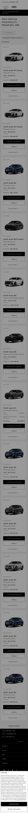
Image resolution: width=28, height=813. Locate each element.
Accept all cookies (14, 804)
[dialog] (14, 792)
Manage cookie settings (14, 809)
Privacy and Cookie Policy (20, 799)
